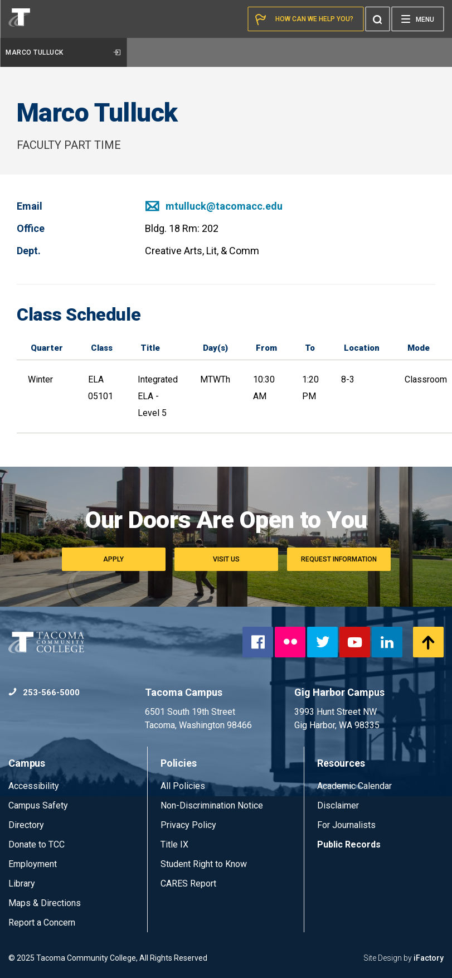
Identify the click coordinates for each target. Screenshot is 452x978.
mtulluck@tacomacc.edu (214, 206)
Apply (113, 559)
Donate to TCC (36, 844)
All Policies (184, 786)
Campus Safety (38, 805)
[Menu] (417, 19)
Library (21, 883)
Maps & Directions (44, 903)
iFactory (429, 957)
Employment (32, 864)
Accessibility (33, 786)
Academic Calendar (354, 786)
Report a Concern (41, 922)
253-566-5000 (44, 692)
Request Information (339, 559)
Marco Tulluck (63, 52)
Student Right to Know (204, 864)
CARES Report (188, 883)
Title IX (174, 844)
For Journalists (346, 825)
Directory (26, 825)
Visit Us (226, 559)
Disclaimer (338, 805)
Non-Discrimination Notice (212, 805)
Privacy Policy (188, 825)
